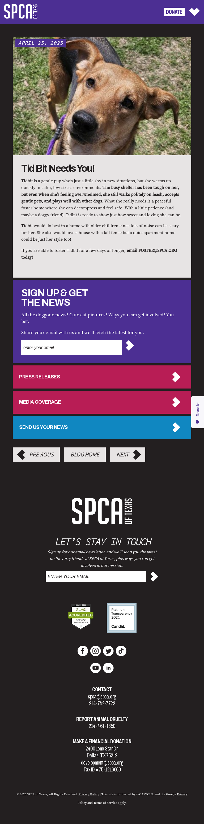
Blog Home (84, 454)
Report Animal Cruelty (102, 719)
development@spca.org (102, 763)
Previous (41, 454)
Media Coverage (40, 402)
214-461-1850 (102, 726)
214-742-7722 (102, 703)
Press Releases (39, 376)
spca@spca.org (102, 696)
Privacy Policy (89, 794)
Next (122, 454)
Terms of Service (105, 803)
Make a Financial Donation (102, 741)
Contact (102, 689)
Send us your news (43, 427)
